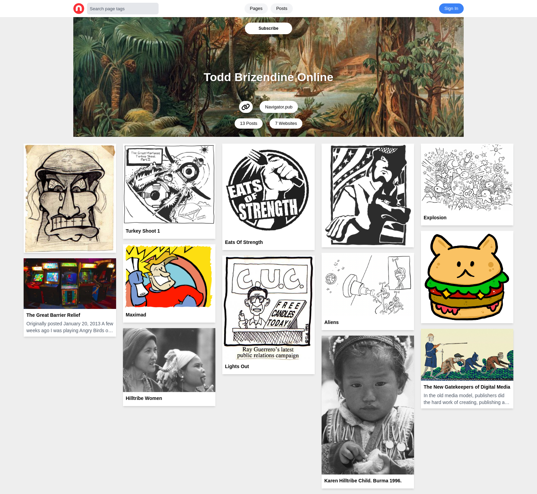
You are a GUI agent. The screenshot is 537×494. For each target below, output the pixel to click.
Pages (256, 8)
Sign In (451, 8)
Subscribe (268, 28)
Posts (281, 8)
